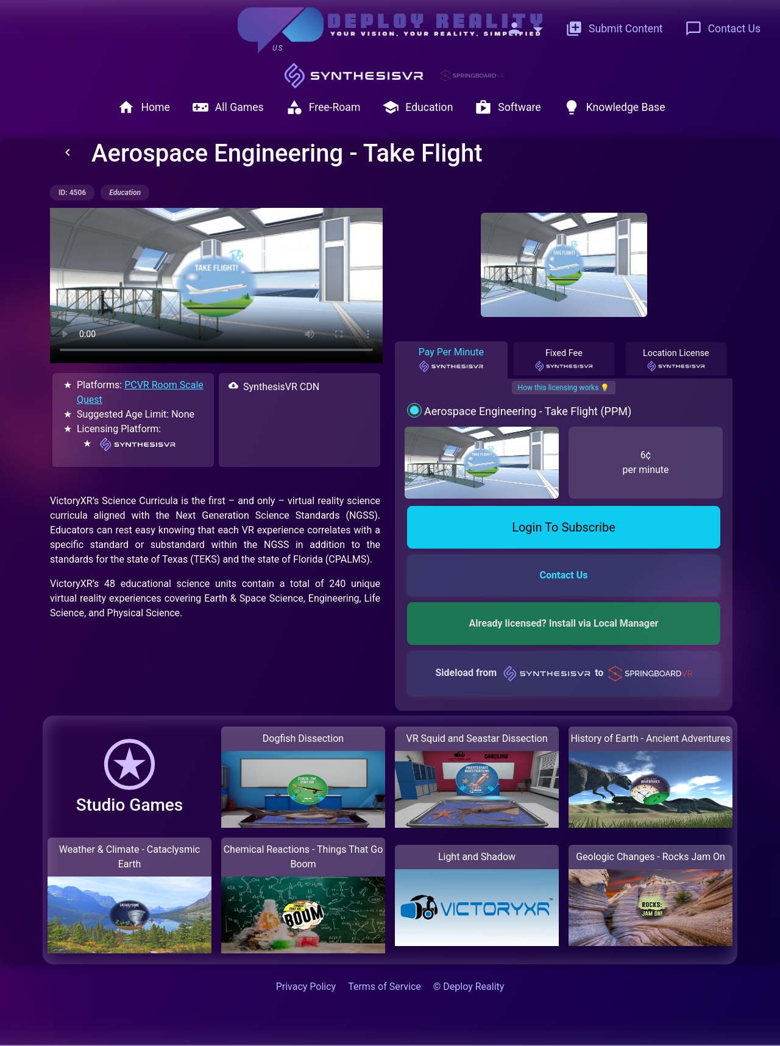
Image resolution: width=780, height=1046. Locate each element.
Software (508, 107)
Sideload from (563, 672)
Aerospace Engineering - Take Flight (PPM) (527, 411)
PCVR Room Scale (164, 385)
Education (417, 107)
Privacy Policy (306, 986)
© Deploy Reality (469, 986)
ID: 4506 (72, 192)
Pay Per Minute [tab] (451, 359)
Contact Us (722, 28)
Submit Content (614, 28)
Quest (89, 399)
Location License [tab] (676, 360)
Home (143, 107)
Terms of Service (384, 986)
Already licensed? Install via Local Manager (564, 623)
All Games (228, 107)
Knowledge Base (614, 107)
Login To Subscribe (563, 527)
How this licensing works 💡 (564, 387)
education (125, 192)
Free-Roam (323, 107)
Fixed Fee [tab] (563, 360)
